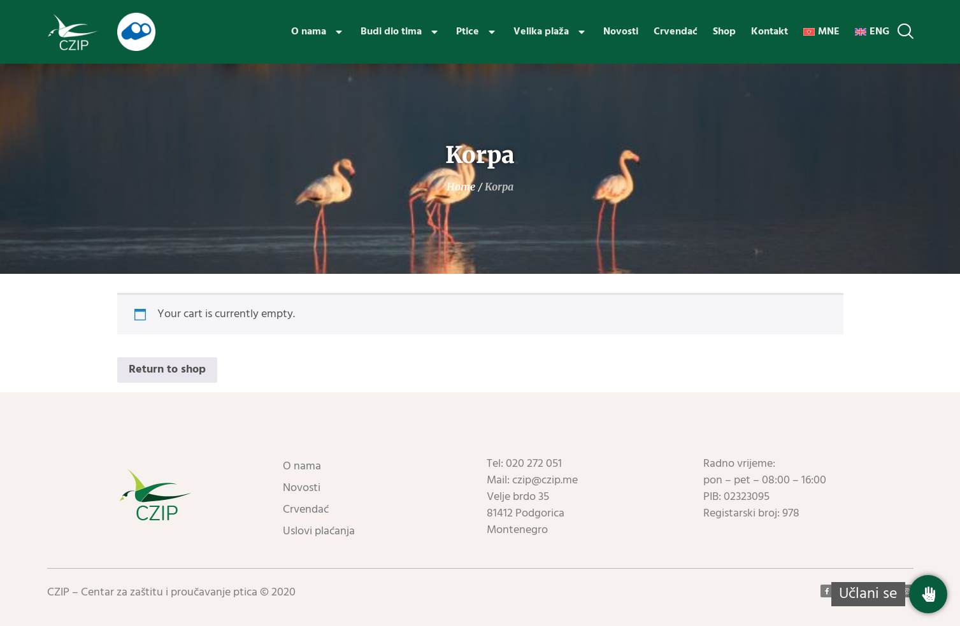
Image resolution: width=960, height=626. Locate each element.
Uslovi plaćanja (319, 531)
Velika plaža (550, 31)
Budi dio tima (401, 31)
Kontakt (769, 32)
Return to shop (167, 369)
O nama (318, 31)
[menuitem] (821, 31)
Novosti (620, 32)
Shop (724, 32)
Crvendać (676, 32)
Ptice (477, 31)
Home (461, 186)
